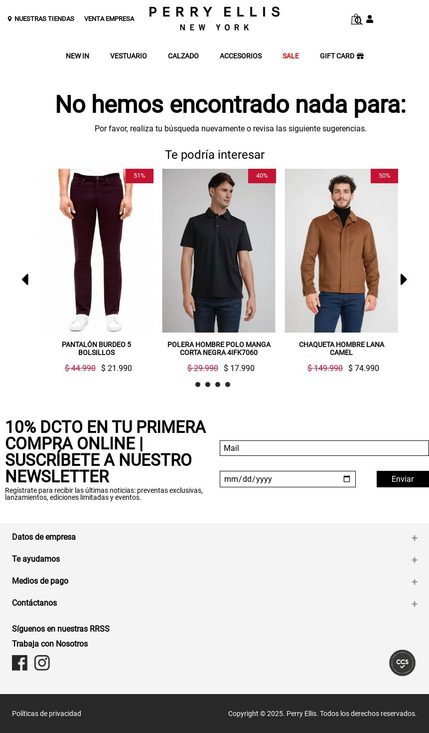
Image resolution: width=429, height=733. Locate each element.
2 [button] (208, 384)
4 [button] (228, 384)
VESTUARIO (128, 56)
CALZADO (183, 56)
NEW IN (77, 56)
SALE (291, 56)
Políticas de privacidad (46, 714)
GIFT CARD (342, 56)
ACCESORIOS (241, 56)
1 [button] (198, 384)
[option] (92, 275)
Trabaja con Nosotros (50, 644)
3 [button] (218, 384)
